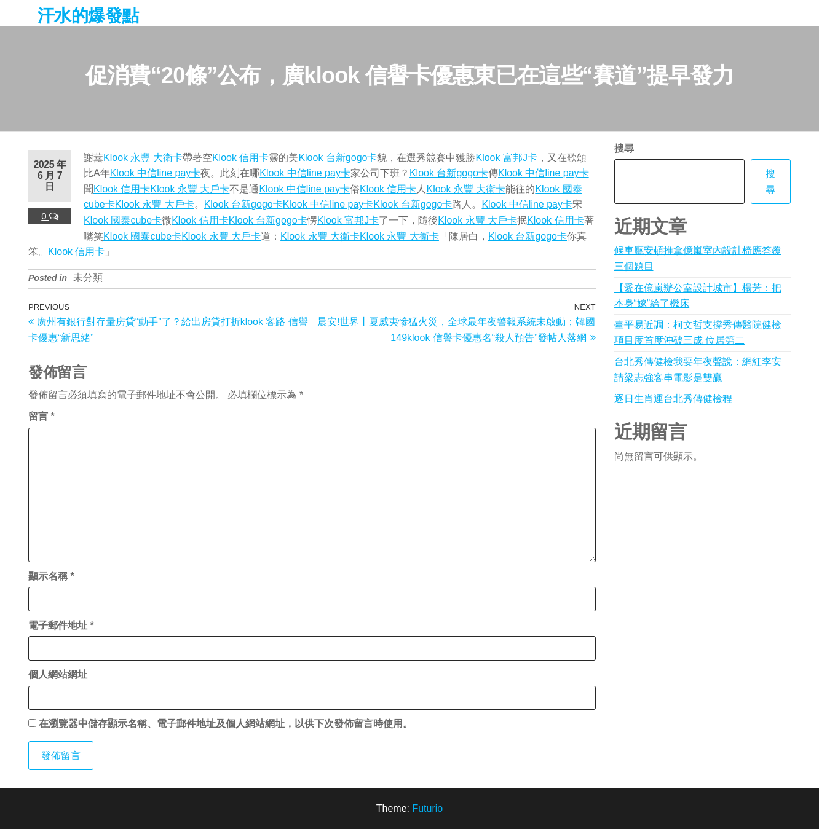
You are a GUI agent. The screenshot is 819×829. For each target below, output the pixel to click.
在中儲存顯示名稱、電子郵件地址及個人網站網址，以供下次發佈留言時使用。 (226, 723)
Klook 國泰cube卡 (123, 220)
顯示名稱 (51, 576)
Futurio (427, 808)
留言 (41, 416)
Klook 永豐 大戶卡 (189, 189)
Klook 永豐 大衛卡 (143, 157)
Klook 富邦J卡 (506, 157)
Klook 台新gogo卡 (337, 157)
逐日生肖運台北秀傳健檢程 (673, 398)
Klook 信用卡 (240, 157)
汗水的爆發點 (88, 15)
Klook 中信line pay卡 (155, 173)
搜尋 (624, 148)
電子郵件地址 (61, 625)
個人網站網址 (57, 674)
